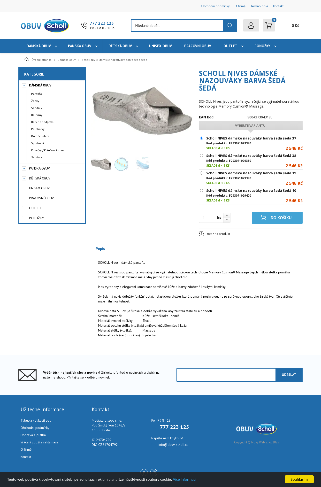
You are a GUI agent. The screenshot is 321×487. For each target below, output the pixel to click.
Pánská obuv (79, 46)
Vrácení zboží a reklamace (39, 442)
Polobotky (38, 129)
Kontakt (278, 6)
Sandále (36, 157)
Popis (100, 248)
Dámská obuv (39, 46)
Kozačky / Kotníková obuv (47, 150)
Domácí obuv (40, 136)
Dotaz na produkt (218, 234)
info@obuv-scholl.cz (173, 444)
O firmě (240, 6)
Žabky (35, 101)
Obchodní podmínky (215, 6)
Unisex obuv (160, 46)
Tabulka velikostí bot (36, 420)
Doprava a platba (33, 435)
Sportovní (37, 143)
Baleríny (36, 115)
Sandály (36, 108)
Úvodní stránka (38, 59)
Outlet (230, 46)
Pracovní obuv (197, 46)
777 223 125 (102, 23)
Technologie (259, 6)
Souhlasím (299, 479)
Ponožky (262, 46)
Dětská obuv (120, 46)
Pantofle (36, 93)
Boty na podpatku (42, 122)
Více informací (188, 479)
